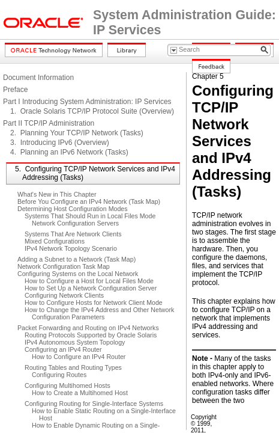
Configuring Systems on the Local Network (77, 273)
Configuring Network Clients (64, 295)
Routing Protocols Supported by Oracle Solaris (91, 335)
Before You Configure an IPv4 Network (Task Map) (88, 201)
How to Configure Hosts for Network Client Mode (94, 302)
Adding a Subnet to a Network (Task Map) (76, 259)
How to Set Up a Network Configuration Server (91, 288)
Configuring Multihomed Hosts (67, 385)
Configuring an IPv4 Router (63, 349)
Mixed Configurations (55, 241)
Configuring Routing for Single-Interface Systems (94, 403)
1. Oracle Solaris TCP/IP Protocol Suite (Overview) (92, 111)
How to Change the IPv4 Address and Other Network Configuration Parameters (99, 313)
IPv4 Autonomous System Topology (75, 342)
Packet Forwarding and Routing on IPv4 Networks (88, 327)
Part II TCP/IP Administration (48, 123)
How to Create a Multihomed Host (80, 392)
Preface (15, 89)
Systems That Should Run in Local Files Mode (90, 216)
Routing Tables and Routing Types (73, 367)
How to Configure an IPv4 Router (78, 356)
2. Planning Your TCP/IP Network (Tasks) (76, 133)
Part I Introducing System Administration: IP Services (87, 101)
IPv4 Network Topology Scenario (71, 248)
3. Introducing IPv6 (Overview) (59, 142)
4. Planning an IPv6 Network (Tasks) (69, 152)
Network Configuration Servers (75, 223)
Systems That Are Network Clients (73, 234)
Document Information (38, 77)
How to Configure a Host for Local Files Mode (89, 280)
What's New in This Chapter (57, 194)
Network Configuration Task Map (63, 266)
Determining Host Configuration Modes (72, 208)
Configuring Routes (59, 374)
